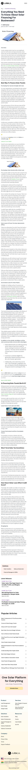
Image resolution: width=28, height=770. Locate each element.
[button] (25, 3)
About (2, 736)
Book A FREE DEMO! (6, 380)
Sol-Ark (17, 724)
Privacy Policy (4, 739)
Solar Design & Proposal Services (21, 704)
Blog (16, 716)
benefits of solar (15, 179)
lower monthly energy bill (7, 394)
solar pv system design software (11, 65)
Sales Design (4, 706)
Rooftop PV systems (12, 296)
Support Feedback (5, 744)
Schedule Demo (14, 688)
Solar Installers (5, 716)
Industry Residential (6, 726)
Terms (2, 741)
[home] (6, 3)
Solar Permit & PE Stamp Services (19, 708)
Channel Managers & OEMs (6, 722)
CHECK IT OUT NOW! (6, 141)
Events (17, 719)
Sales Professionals (6, 719)
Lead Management (5, 703)
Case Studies (18, 722)
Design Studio (4, 708)
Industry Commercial (6, 728)
